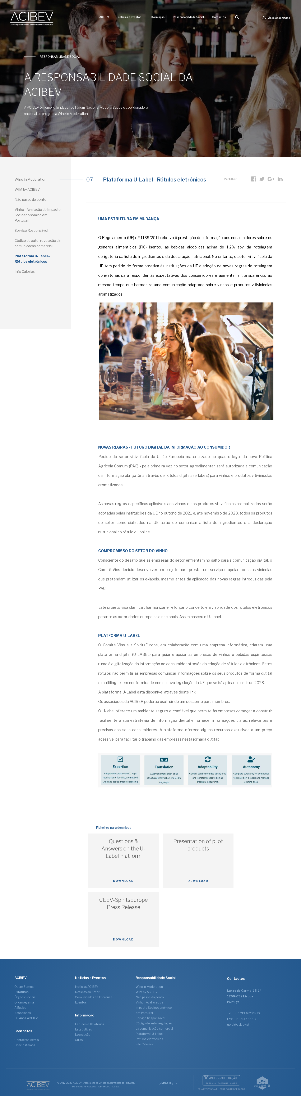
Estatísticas (83, 1029)
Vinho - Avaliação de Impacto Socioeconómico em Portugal (38, 215)
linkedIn (280, 178)
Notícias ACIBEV (86, 986)
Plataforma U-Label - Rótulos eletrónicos (32, 259)
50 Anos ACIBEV (26, 1018)
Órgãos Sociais (25, 997)
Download (123, 880)
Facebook (253, 178)
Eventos (81, 1002)
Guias (79, 1040)
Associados (22, 1013)
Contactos (219, 17)
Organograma (24, 1002)
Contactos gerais (26, 1040)
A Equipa (20, 1007)
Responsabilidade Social (188, 17)
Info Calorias (25, 272)
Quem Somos (24, 986)
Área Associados (276, 17)
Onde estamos (24, 1045)
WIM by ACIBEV (27, 190)
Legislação (83, 1034)
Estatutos (21, 992)
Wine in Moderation (30, 179)
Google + (271, 178)
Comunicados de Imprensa (93, 997)
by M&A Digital (168, 1083)
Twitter (261, 178)
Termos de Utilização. (109, 1086)
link (193, 692)
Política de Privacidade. (84, 1086)
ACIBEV (104, 17)
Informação (157, 17)
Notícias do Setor (87, 992)
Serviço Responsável (31, 231)
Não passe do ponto (30, 200)
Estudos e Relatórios (89, 1024)
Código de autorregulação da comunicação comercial (37, 243)
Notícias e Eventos (129, 17)
